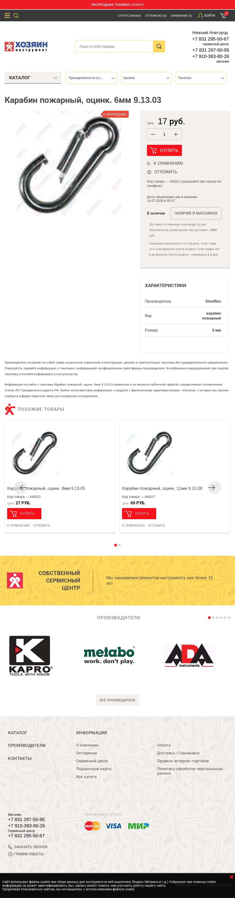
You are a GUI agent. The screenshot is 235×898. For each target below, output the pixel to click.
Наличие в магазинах (195, 213)
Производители (27, 745)
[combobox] (91, 78)
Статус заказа (129, 15)
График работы (26, 854)
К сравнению (18, 525)
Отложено (155, 15)
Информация (91, 732)
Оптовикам (86, 753)
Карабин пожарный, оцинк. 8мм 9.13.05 (46, 488)
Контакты (20, 758)
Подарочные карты (93, 769)
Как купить (86, 777)
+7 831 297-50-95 (210, 50)
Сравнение (181, 15)
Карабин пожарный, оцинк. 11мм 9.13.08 (162, 488)
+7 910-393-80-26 (210, 56)
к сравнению (168, 163)
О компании (87, 745)
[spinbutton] (164, 134)
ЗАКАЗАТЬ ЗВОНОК (28, 847)
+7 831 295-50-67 (210, 38)
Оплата (164, 745)
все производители (117, 700)
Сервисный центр (92, 761)
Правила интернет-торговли (183, 761)
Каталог (17, 732)
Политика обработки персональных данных (190, 771)
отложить (165, 172)
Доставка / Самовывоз (178, 753)
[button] (175, 134)
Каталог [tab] (33, 77)
